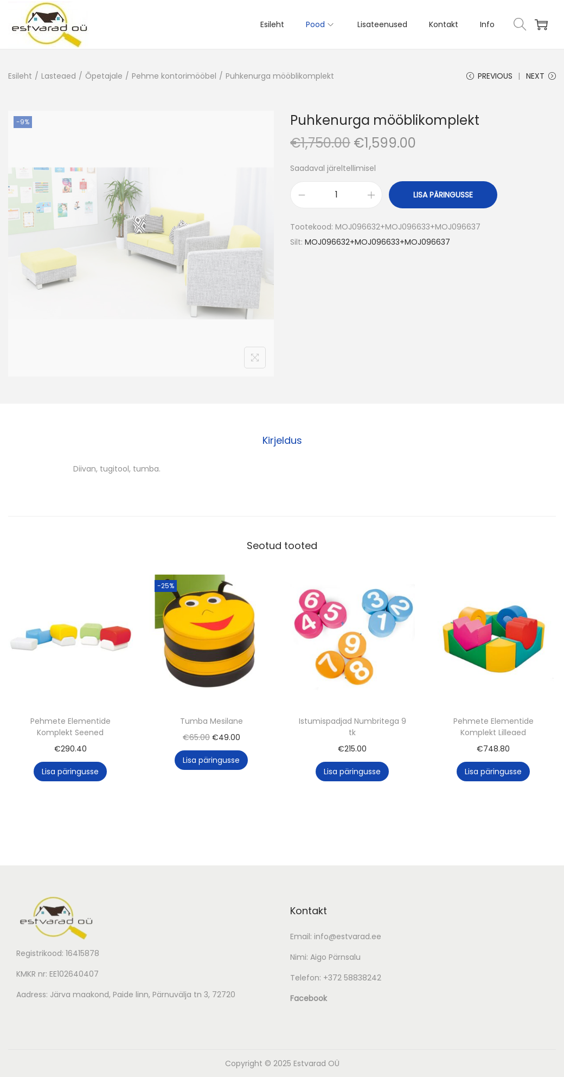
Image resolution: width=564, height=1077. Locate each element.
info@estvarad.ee (347, 936)
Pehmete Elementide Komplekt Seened (70, 727)
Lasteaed (58, 76)
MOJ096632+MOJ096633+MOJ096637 (377, 242)
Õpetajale (104, 76)
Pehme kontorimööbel (174, 76)
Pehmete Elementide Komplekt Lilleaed (493, 727)
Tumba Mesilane (211, 721)
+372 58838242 (352, 977)
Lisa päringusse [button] (70, 771)
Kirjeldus (282, 440)
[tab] (282, 440)
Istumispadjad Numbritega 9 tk (352, 727)
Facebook (308, 998)
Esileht (20, 76)
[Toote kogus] (336, 194)
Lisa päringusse (443, 194)
